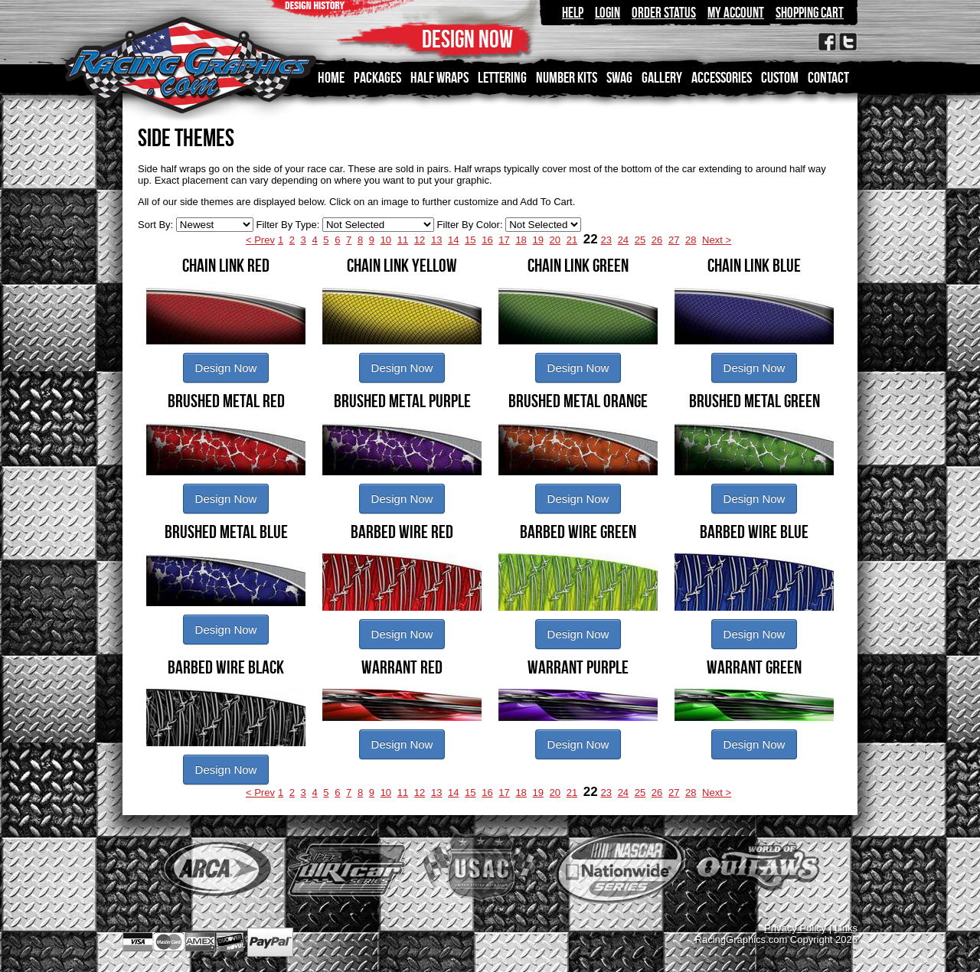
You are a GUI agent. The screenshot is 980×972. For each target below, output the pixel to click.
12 (419, 240)
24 (623, 240)
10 (386, 240)
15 (470, 240)
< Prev (260, 240)
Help (572, 13)
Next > (716, 240)
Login (607, 13)
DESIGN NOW (467, 38)
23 (606, 240)
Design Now (226, 367)
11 (402, 240)
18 (520, 240)
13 (436, 240)
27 (673, 240)
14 (453, 240)
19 (537, 240)
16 (487, 240)
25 (640, 240)
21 (572, 240)
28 (690, 240)
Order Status (664, 13)
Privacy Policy (795, 928)
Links (846, 928)
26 (657, 240)
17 (503, 240)
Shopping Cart (810, 13)
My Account (735, 13)
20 (555, 240)
